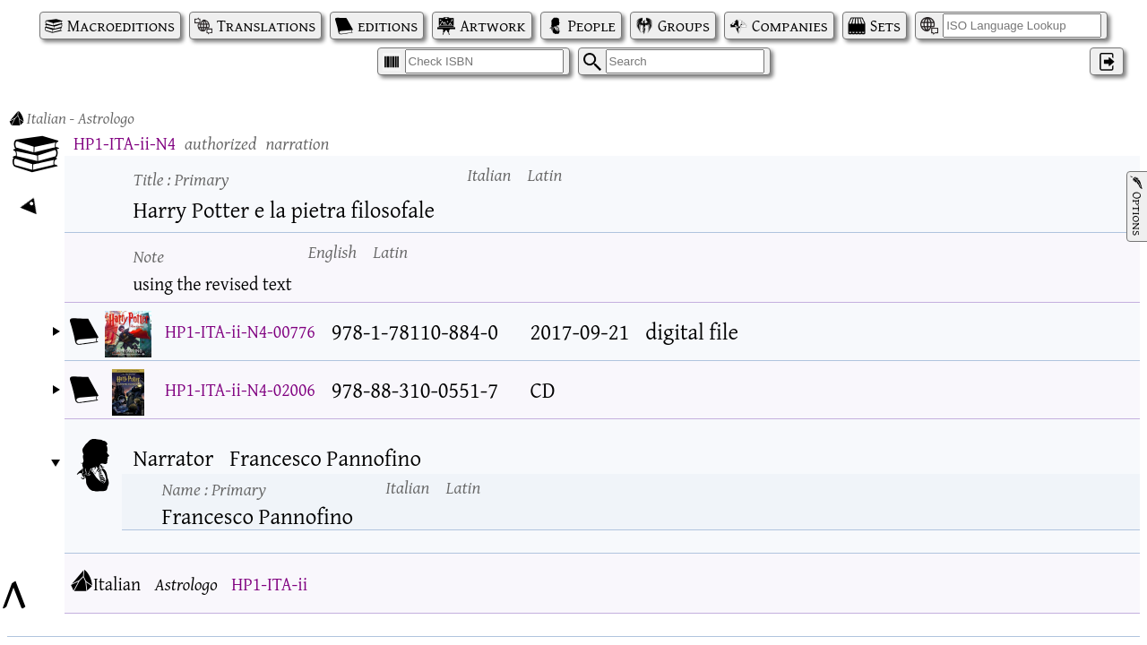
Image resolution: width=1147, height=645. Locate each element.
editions (388, 25)
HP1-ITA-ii (269, 584)
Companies (790, 25)
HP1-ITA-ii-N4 (124, 143)
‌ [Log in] (1107, 61)
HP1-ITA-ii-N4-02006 (240, 389)
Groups (684, 25)
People (592, 25)
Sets (885, 25)
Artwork (492, 25)
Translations (266, 25)
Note (149, 256)
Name (214, 489)
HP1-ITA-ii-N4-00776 (240, 331)
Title (181, 179)
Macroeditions (121, 25)
